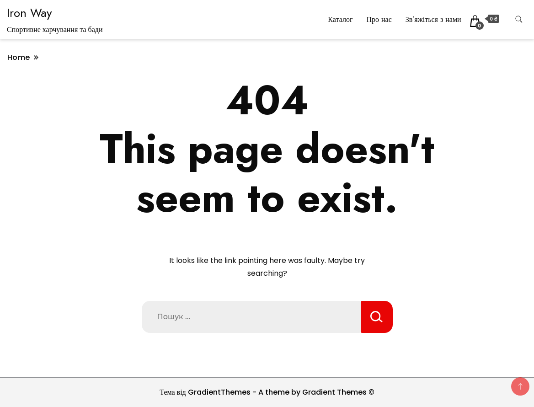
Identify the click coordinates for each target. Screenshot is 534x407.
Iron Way (29, 12)
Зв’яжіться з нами (433, 19)
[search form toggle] (519, 19)
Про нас (378, 19)
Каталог (340, 19)
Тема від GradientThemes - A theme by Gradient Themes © (267, 392)
